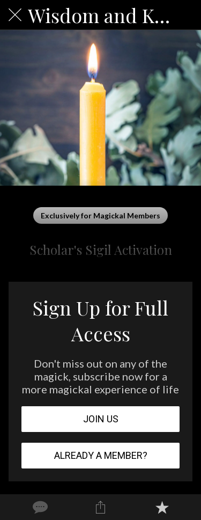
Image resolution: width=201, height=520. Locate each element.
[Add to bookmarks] (162, 507)
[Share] (100, 507)
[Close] (15, 15)
